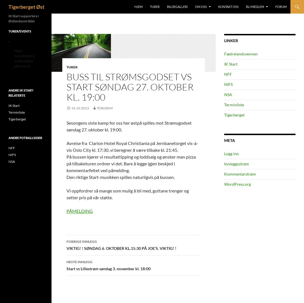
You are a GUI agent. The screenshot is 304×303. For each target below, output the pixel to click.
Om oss (201, 6)
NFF (228, 74)
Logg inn (231, 153)
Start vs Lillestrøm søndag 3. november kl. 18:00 (134, 265)
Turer (155, 6)
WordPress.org (237, 184)
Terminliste (234, 104)
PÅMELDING (80, 211)
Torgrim (105, 108)
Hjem (138, 6)
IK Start (230, 64)
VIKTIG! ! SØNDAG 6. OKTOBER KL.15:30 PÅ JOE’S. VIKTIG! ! (134, 244)
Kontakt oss (228, 6)
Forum (281, 6)
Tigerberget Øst (26, 7)
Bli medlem (255, 6)
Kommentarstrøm (240, 174)
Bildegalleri (177, 6)
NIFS (228, 84)
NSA (228, 94)
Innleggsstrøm (236, 163)
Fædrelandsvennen (241, 53)
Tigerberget (234, 114)
